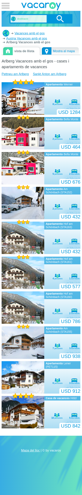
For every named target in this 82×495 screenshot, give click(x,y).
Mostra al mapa (64, 51)
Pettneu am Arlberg (15, 74)
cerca (60, 19)
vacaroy (41, 7)
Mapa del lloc (30, 450)
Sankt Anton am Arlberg (49, 74)
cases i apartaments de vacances (6, 33)
